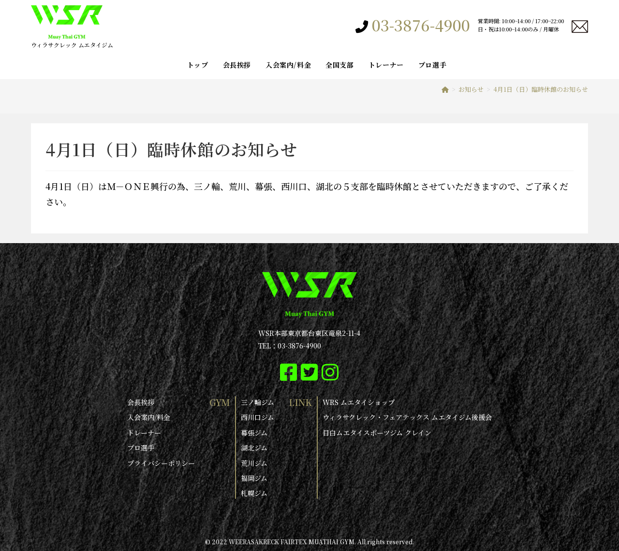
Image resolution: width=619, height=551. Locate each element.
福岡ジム (254, 477)
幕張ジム (254, 432)
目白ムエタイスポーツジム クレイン (377, 432)
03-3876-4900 (421, 25)
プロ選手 (140, 447)
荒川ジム (254, 462)
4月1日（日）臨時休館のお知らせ (540, 89)
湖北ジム (254, 447)
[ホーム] (445, 89)
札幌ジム (254, 492)
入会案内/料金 (148, 417)
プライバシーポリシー (161, 462)
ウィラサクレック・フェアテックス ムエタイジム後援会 (407, 417)
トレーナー (144, 432)
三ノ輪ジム (257, 402)
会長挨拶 (140, 402)
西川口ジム (257, 417)
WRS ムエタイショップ (359, 402)
